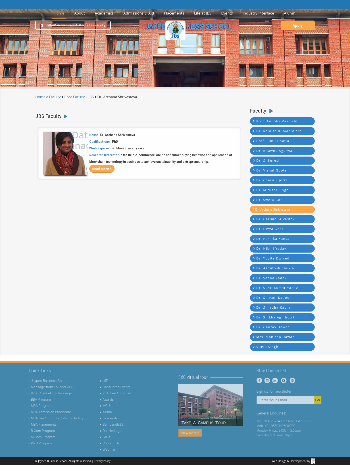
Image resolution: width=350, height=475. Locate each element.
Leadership (102, 418)
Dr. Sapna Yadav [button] (270, 278)
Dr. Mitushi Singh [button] (271, 190)
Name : (94, 135)
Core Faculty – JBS (79, 96)
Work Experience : (102, 148)
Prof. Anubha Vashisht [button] (275, 121)
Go (325, 400)
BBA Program (33, 400)
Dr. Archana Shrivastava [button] (271, 209)
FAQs (98, 437)
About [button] (79, 13)
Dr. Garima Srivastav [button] (274, 219)
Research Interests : (104, 155)
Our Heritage (103, 431)
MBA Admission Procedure (43, 412)
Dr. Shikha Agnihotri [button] (273, 317)
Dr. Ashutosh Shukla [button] (273, 268)
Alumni (99, 412)
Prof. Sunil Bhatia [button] (271, 141)
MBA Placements (36, 425)
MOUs (98, 406)
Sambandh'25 (104, 425)
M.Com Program (35, 437)
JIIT (97, 381)
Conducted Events (108, 387)
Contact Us (102, 443)
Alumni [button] (290, 13)
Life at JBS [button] (202, 13)
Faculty (54, 96)
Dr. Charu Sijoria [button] (270, 180)
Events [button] (227, 13)
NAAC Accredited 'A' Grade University (73, 25)
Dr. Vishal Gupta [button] (270, 170)
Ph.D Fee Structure (108, 393)
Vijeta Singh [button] (266, 347)
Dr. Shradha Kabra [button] (272, 307)
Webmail (100, 450)
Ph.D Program (33, 443)
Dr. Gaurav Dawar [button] (271, 327)
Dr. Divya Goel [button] (268, 229)
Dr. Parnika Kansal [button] (272, 238)
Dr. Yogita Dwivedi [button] (272, 258)
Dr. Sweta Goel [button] (268, 200)
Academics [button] (104, 13)
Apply (298, 25)
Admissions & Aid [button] (138, 13)
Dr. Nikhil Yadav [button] (270, 248)
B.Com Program (35, 431)
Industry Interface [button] (258, 13)
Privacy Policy (102, 461)
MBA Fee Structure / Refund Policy (49, 418)
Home (60, 13)
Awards (100, 400)
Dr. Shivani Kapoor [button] (272, 297)
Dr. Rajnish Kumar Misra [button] (277, 131)
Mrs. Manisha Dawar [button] (273, 337)
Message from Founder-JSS (44, 387)
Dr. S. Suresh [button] (267, 160)
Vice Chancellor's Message (43, 393)
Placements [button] (174, 13)
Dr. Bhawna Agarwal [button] (273, 151)
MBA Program (33, 406)
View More (190, 441)
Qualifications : (100, 141)
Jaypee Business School (41, 381)
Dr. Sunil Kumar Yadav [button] (275, 288)
